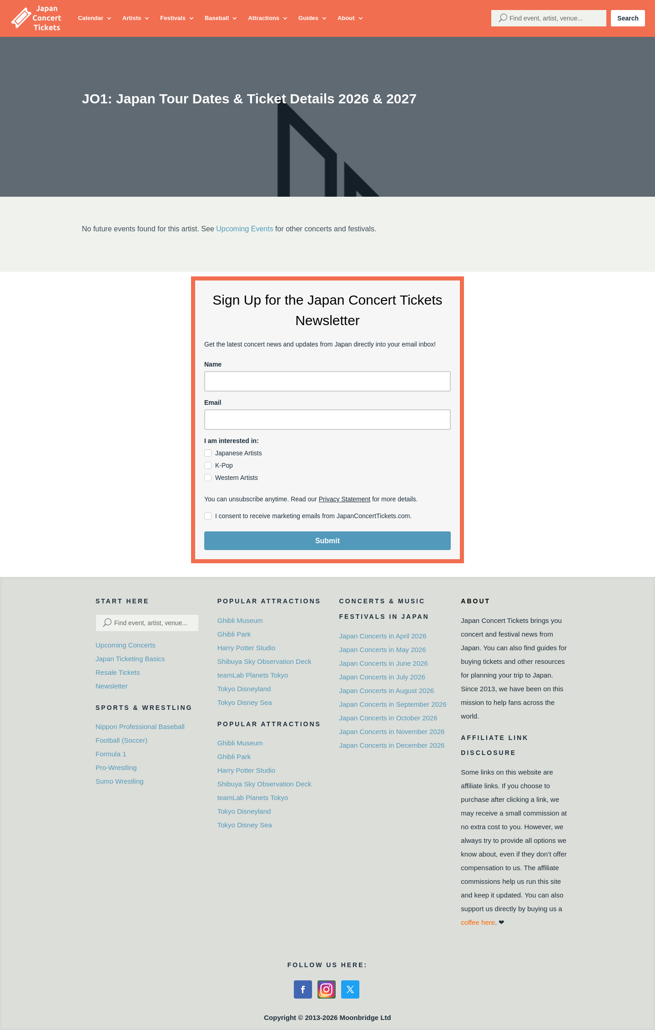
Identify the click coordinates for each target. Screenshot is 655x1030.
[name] (327, 381)
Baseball (217, 18)
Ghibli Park (234, 634)
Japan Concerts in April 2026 (383, 636)
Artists (131, 18)
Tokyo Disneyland (244, 689)
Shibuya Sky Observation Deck (264, 661)
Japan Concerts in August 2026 (386, 690)
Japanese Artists (238, 453)
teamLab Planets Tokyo (252, 675)
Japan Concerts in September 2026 (393, 704)
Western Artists (236, 477)
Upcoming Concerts (126, 645)
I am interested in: (231, 440)
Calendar (90, 18)
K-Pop (224, 465)
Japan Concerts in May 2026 (382, 649)
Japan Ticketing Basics (130, 659)
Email (212, 402)
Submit (327, 541)
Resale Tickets (118, 672)
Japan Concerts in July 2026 (382, 677)
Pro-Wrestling (116, 767)
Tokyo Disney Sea (244, 702)
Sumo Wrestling (120, 781)
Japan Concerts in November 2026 (392, 731)
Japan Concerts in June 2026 (383, 663)
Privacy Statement (345, 499)
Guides (308, 18)
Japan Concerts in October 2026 (388, 718)
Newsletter (112, 686)
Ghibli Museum (240, 620)
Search (628, 18)
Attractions (263, 18)
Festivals (173, 18)
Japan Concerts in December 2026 (392, 745)
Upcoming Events (244, 229)
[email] (327, 419)
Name (213, 364)
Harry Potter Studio (246, 648)
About (346, 18)
